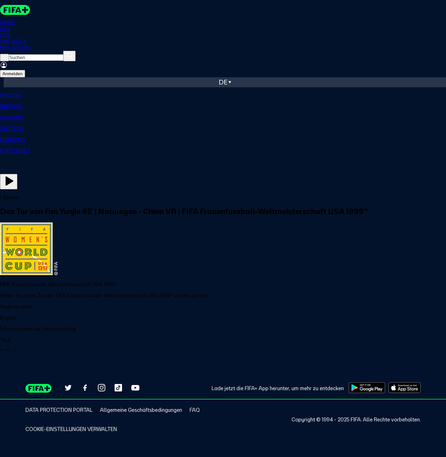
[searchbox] (36, 57)
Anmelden (12, 73)
